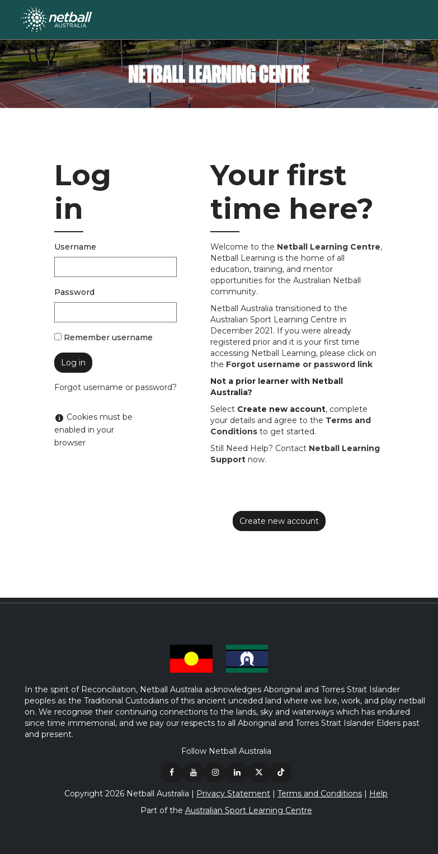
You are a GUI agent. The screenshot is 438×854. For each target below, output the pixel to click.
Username (75, 247)
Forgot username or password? (115, 387)
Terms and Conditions (319, 794)
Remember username (108, 337)
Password (74, 292)
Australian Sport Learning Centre (248, 810)
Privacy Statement (233, 794)
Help (378, 794)
